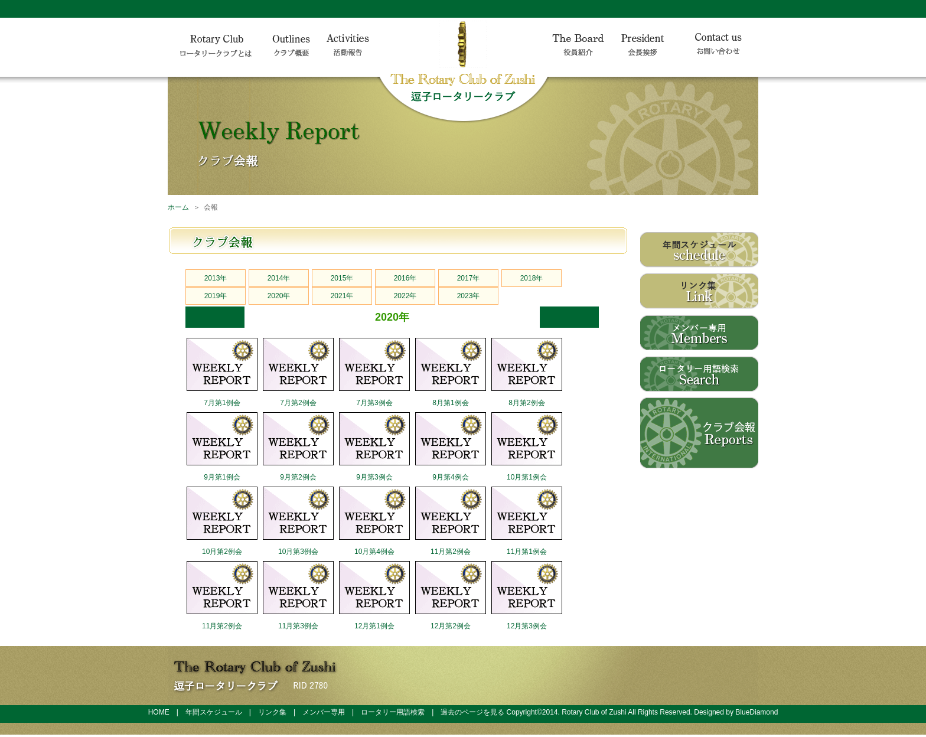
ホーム (178, 207)
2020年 (279, 296)
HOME (158, 712)
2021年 (342, 296)
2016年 (405, 278)
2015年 (342, 278)
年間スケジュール (213, 712)
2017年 (468, 278)
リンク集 (272, 712)
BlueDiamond (756, 712)
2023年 (468, 296)
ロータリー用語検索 (393, 712)
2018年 (531, 278)
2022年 (405, 296)
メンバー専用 (323, 712)
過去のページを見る (472, 712)
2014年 (279, 278)
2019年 (215, 296)
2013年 (215, 278)
